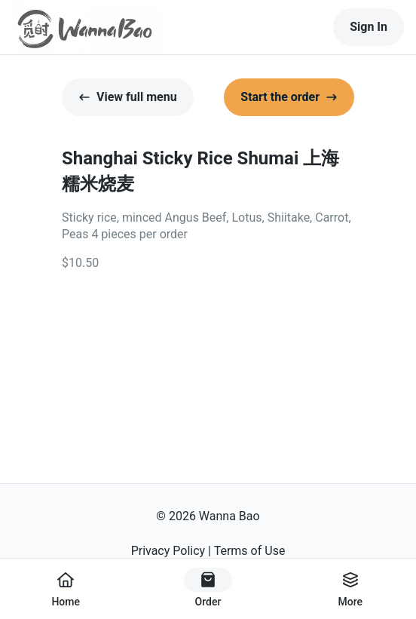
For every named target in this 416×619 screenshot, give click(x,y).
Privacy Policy (168, 551)
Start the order (289, 97)
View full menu (127, 97)
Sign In (368, 27)
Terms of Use (250, 551)
